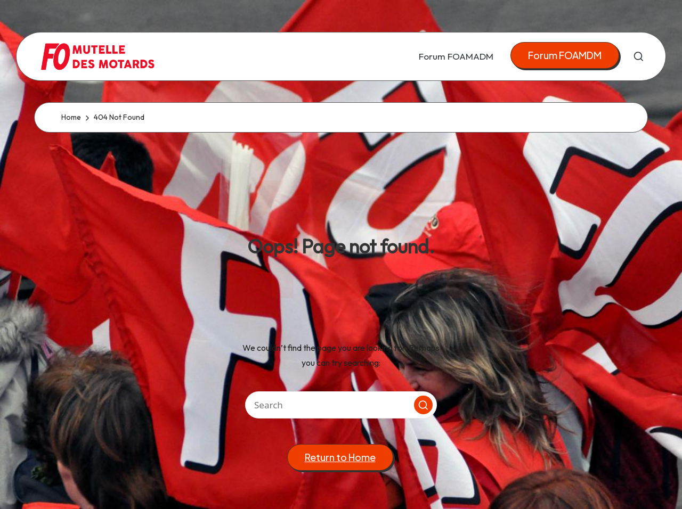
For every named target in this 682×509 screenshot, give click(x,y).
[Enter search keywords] (341, 404)
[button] (564, 55)
